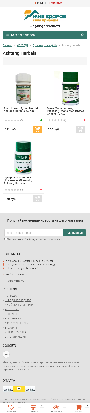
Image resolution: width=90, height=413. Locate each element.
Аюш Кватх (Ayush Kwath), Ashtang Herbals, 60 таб (21, 109)
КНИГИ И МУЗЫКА (15, 332)
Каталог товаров (20, 35)
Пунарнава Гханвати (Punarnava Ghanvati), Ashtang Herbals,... (18, 180)
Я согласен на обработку (33, 239)
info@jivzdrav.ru (15, 280)
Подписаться (74, 232)
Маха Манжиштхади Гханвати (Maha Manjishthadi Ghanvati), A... (66, 110)
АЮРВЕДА (11, 295)
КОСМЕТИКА (12, 309)
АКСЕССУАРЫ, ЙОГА (16, 323)
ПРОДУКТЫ (11, 314)
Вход (39, 2)
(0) (14, 120)
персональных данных (49, 239)
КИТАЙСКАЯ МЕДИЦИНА (19, 304)
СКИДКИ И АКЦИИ (15, 336)
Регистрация (55, 2)
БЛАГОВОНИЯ (13, 318)
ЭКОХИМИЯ (11, 327)
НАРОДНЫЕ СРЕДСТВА (18, 300)
